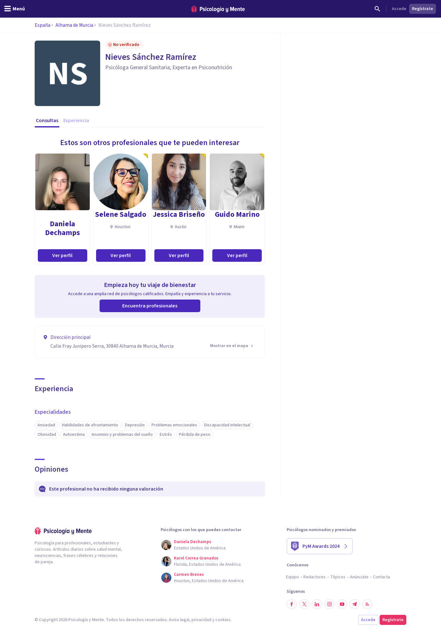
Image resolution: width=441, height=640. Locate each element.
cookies (223, 620)
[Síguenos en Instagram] (329, 604)
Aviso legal (179, 620)
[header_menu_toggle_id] (14, 9)
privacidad (201, 620)
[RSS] (367, 604)
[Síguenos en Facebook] (292, 604)
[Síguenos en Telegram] (355, 604)
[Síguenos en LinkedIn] (317, 604)
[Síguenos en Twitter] (304, 604)
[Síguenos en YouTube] (342, 604)
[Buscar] (377, 9)
